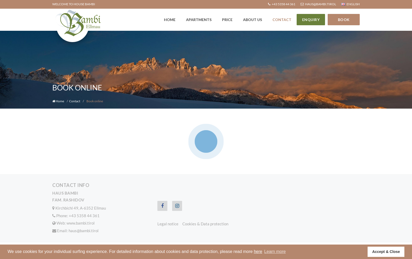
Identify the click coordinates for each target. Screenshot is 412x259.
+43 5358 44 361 (84, 215)
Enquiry (311, 19)
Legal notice (167, 223)
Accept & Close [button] (386, 252)
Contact (281, 19)
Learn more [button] (275, 251)
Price (227, 19)
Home (170, 19)
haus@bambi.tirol (84, 230)
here (258, 251)
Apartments (199, 19)
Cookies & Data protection (205, 223)
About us (252, 19)
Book (344, 19)
